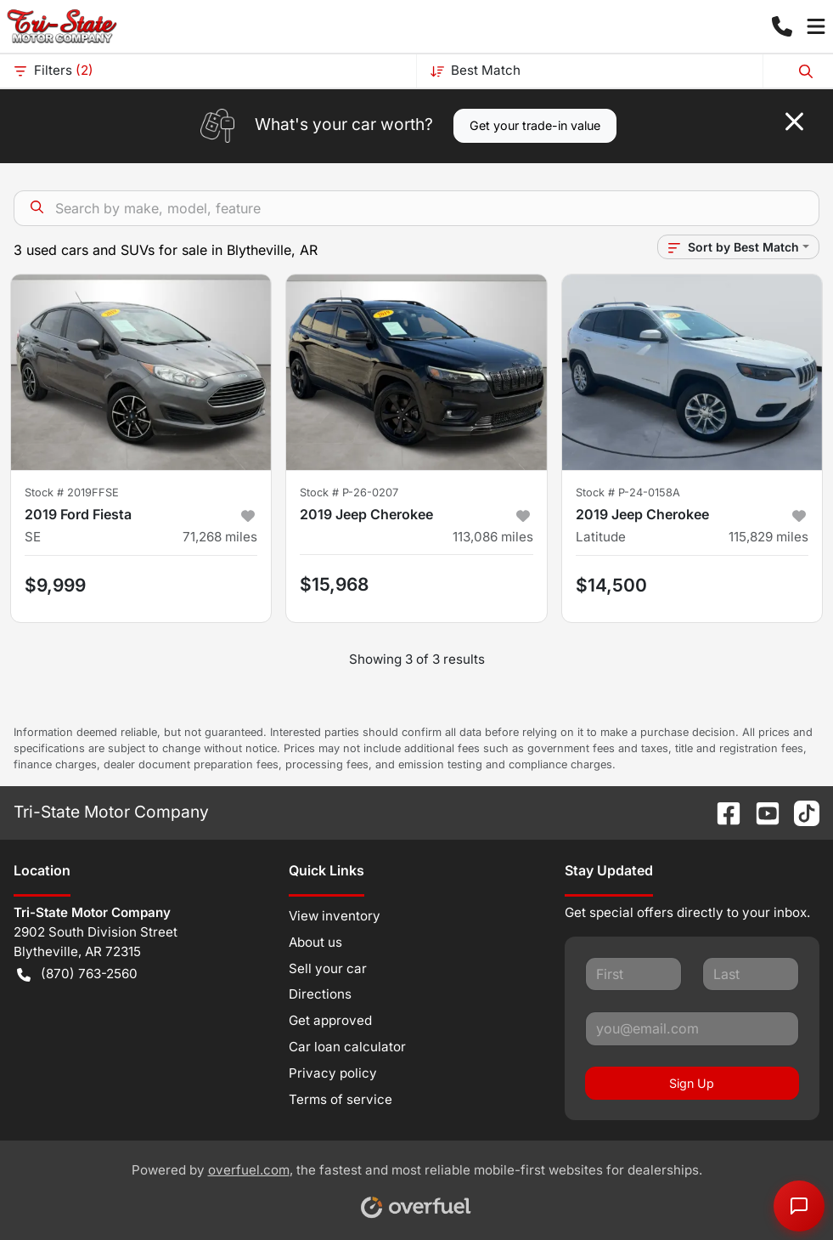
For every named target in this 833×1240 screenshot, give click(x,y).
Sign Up (691, 1083)
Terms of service (340, 1099)
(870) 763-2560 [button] (77, 974)
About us (315, 942)
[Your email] (692, 1028)
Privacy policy (333, 1073)
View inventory (334, 916)
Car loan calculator (347, 1047)
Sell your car (328, 968)
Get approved (330, 1020)
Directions (320, 994)
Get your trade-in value (535, 125)
